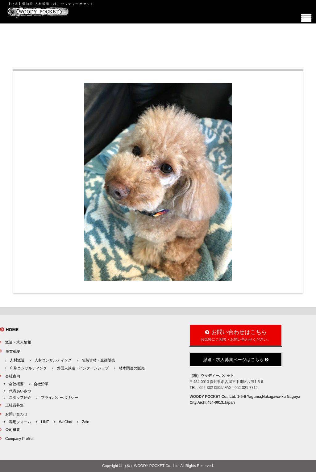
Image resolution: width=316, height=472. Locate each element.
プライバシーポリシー (59, 397)
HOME (12, 329)
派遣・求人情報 (18, 342)
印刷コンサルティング (28, 368)
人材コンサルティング (53, 360)
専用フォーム (20, 422)
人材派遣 (17, 360)
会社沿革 (41, 384)
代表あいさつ (20, 391)
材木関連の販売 (132, 368)
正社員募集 (14, 405)
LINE (45, 422)
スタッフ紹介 (20, 397)
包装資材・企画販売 (98, 360)
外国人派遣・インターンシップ (83, 368)
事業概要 (13, 351)
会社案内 (12, 376)
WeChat (65, 422)
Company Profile (19, 438)
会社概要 (16, 384)
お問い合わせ (16, 414)
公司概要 (12, 430)
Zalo (85, 422)
